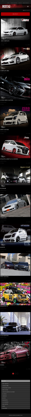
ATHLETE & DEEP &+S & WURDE (11, 155)
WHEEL (6, 361)
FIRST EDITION (8, 273)
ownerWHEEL (4, 408)
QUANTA (6, 244)
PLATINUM (7, 185)
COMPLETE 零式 (8, 67)
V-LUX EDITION (8, 332)
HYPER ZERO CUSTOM (6, 387)
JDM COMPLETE (5, 41)
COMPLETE (7, 214)
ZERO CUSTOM (8, 126)
